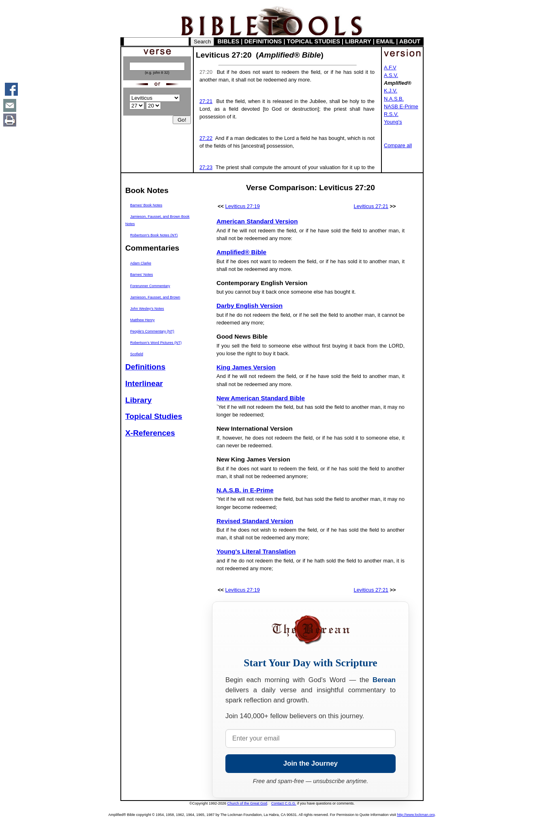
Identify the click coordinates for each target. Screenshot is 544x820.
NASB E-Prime (401, 106)
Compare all (398, 145)
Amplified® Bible (241, 252)
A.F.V (390, 67)
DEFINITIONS (263, 41)
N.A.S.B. (394, 99)
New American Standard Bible (260, 398)
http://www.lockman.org (416, 815)
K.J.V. (390, 91)
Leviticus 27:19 (242, 206)
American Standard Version (257, 221)
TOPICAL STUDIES (313, 41)
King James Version (246, 367)
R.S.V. (391, 114)
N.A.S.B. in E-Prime (245, 490)
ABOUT (409, 41)
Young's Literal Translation (256, 551)
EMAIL (385, 41)
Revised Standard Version (254, 520)
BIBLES (229, 41)
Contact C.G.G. (283, 803)
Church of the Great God (247, 803)
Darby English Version (249, 305)
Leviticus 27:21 (371, 206)
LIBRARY (358, 41)
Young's (393, 122)
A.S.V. (391, 75)
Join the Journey (310, 763)
